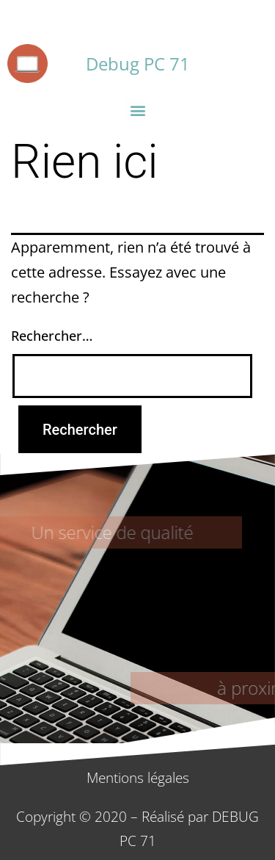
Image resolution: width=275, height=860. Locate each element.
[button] (137, 110)
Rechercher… (51, 335)
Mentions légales (138, 777)
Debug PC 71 (138, 63)
